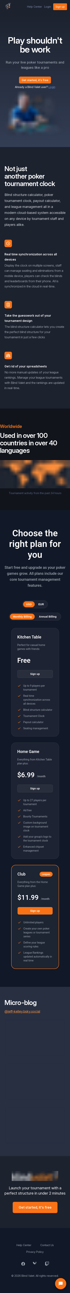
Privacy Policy (35, 1251)
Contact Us (47, 1245)
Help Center (34, 6)
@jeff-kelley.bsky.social (22, 1011)
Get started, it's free (35, 80)
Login (47, 6)
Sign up (60, 6)
